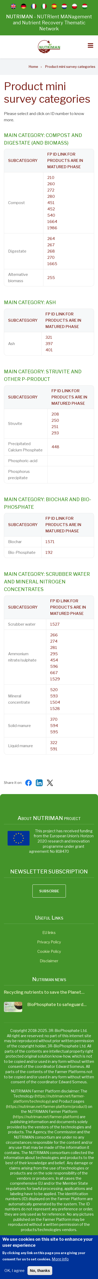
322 (53, 742)
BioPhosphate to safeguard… (57, 1004)
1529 (55, 679)
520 (54, 689)
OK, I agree (14, 1274)
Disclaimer (49, 961)
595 (54, 732)
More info (60, 1262)
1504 (55, 702)
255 (51, 277)
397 (49, 343)
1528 (55, 708)
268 (51, 251)
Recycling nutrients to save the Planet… (44, 992)
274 (53, 641)
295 (54, 654)
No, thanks (40, 1274)
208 (55, 414)
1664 (52, 221)
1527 (55, 624)
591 (53, 749)
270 (51, 257)
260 (51, 184)
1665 (52, 263)
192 (49, 552)
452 (51, 209)
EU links (49, 932)
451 (51, 202)
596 (54, 666)
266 (54, 635)
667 (54, 672)
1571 (50, 541)
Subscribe (49, 891)
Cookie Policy (49, 951)
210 (50, 177)
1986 (52, 228)
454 (54, 660)
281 (53, 647)
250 (55, 420)
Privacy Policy (49, 942)
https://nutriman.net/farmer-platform (46, 1116)
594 (54, 725)
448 (55, 447)
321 (48, 337)
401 (49, 350)
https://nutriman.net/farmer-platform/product (46, 1106)
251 (55, 426)
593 (54, 696)
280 (51, 196)
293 (55, 433)
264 (51, 238)
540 (51, 215)
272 (50, 190)
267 (51, 245)
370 (53, 719)
